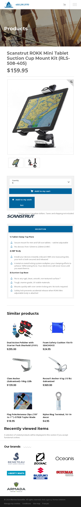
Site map (36, 503)
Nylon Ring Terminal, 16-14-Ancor (57, 416)
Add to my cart (42, 191)
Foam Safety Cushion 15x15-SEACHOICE (58, 344)
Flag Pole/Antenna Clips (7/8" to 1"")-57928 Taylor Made (22, 416)
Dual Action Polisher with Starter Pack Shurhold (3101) (22, 344)
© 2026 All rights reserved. (22, 499)
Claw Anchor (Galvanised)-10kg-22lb (19, 380)
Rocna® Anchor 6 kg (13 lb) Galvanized (57, 380)
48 (40, 182)
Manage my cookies (12, 503)
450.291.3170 (22, 4)
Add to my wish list (23, 202)
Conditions (26, 503)
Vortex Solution (59, 499)
